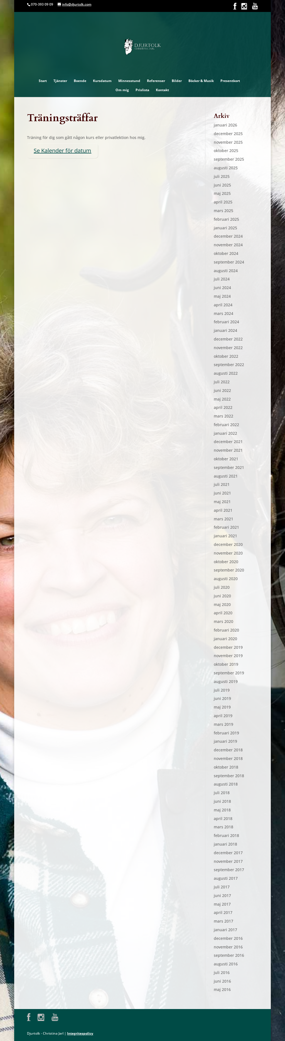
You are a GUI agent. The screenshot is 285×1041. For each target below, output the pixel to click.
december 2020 (228, 544)
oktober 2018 (226, 767)
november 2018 (228, 758)
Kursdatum (102, 81)
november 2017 (228, 861)
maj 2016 (222, 989)
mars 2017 (223, 921)
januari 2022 (225, 433)
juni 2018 (222, 801)
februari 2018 (226, 835)
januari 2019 (225, 741)
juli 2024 (222, 279)
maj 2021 (222, 501)
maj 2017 (222, 904)
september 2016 (229, 955)
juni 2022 (222, 390)
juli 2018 (222, 792)
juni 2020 (222, 595)
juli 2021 (222, 484)
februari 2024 (226, 321)
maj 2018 (222, 810)
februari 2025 (226, 219)
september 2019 (229, 672)
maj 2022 (222, 399)
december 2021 (228, 441)
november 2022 (228, 347)
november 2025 (228, 142)
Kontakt (162, 90)
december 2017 (228, 852)
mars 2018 (223, 826)
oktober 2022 (226, 356)
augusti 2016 (226, 964)
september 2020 (229, 570)
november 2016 (228, 947)
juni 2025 (222, 185)
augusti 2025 (226, 167)
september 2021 (229, 467)
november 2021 (228, 450)
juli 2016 (222, 972)
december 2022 (228, 339)
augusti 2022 (226, 373)
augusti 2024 (226, 270)
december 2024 (228, 236)
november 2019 (228, 655)
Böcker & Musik (201, 81)
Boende (80, 81)
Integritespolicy (80, 1033)
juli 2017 (222, 887)
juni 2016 (222, 981)
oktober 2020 (226, 561)
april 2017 (223, 912)
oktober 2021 (226, 458)
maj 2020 (222, 604)
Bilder (177, 81)
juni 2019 (222, 698)
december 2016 (228, 938)
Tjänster (60, 81)
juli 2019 (222, 690)
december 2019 (228, 647)
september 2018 (229, 775)
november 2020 (228, 553)
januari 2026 (225, 125)
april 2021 (223, 510)
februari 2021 (226, 527)
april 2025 (223, 202)
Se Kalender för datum (62, 150)
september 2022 (229, 364)
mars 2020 (223, 621)
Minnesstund (129, 81)
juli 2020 (222, 587)
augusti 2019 (226, 681)
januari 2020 (225, 638)
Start (43, 81)
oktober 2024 (226, 253)
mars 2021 (223, 518)
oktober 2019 (226, 664)
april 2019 (223, 715)
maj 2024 (222, 296)
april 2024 (223, 304)
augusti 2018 (226, 784)
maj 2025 (222, 193)
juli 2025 (222, 176)
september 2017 (229, 869)
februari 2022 (226, 424)
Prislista (142, 90)
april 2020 (223, 612)
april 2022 (223, 407)
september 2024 (229, 262)
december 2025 (228, 133)
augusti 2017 (226, 878)
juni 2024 (222, 287)
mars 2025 (223, 210)
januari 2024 (225, 330)
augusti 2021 (226, 476)
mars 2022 (223, 416)
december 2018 (228, 749)
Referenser (156, 81)
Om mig (122, 90)
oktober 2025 (226, 150)
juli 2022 (222, 381)
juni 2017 (222, 895)
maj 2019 (222, 707)
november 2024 (228, 244)
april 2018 (223, 818)
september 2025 (229, 159)
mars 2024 (223, 313)
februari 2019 (226, 733)
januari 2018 (225, 844)
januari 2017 (225, 929)
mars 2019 (223, 724)
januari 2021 (225, 535)
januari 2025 (225, 227)
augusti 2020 (226, 578)
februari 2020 (226, 630)
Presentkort (230, 81)
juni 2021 (222, 493)
